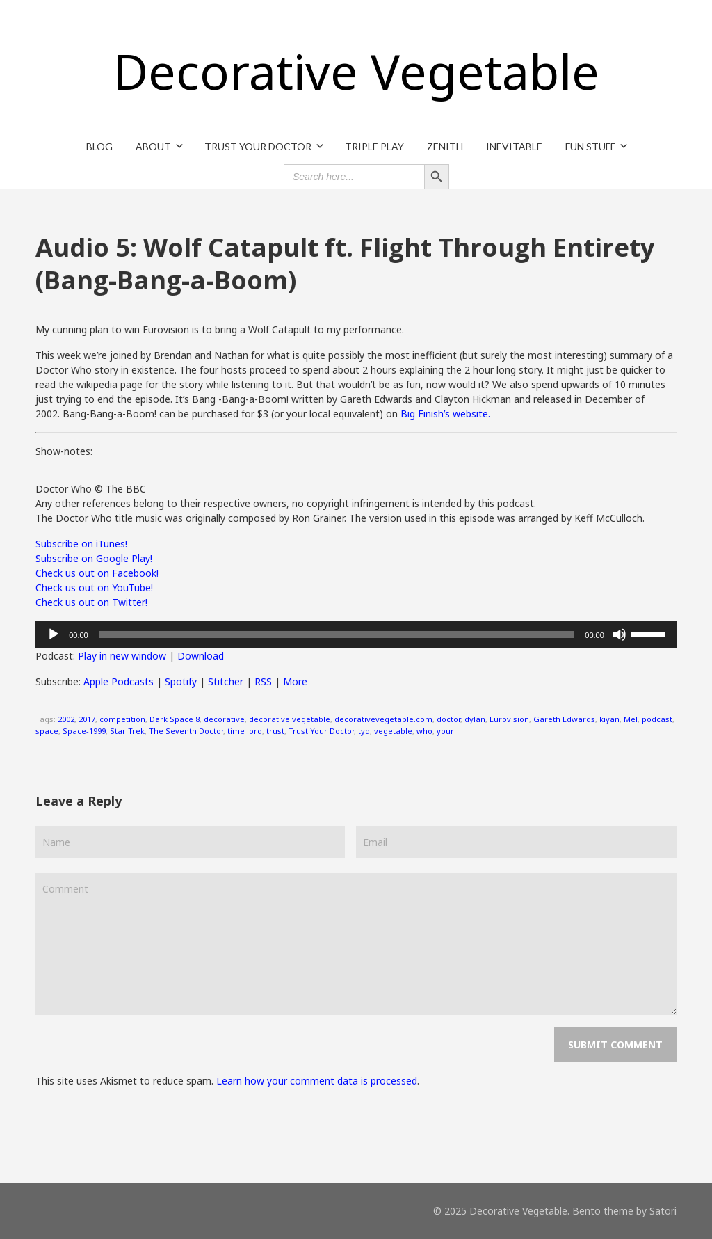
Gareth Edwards (564, 719)
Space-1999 (84, 731)
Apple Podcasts (118, 681)
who (424, 731)
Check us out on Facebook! (97, 572)
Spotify (181, 681)
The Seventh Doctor (186, 731)
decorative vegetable (289, 719)
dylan (474, 719)
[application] (356, 634)
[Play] (53, 634)
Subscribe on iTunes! (81, 543)
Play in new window (122, 655)
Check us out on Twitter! (91, 602)
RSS (263, 681)
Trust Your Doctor (321, 731)
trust (275, 731)
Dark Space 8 (174, 719)
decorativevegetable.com (383, 719)
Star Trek (127, 731)
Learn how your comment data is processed (316, 1080)
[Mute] (619, 634)
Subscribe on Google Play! (93, 558)
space (46, 731)
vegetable (393, 731)
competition (122, 719)
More (295, 681)
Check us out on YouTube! (94, 587)
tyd (364, 731)
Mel (631, 719)
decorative (224, 719)
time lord (244, 731)
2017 (87, 719)
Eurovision (509, 719)
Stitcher (225, 681)
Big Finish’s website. (445, 413)
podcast (657, 719)
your (445, 731)
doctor (448, 719)
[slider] (336, 634)
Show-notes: (63, 451)
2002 (66, 719)
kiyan (609, 719)
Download (200, 655)
